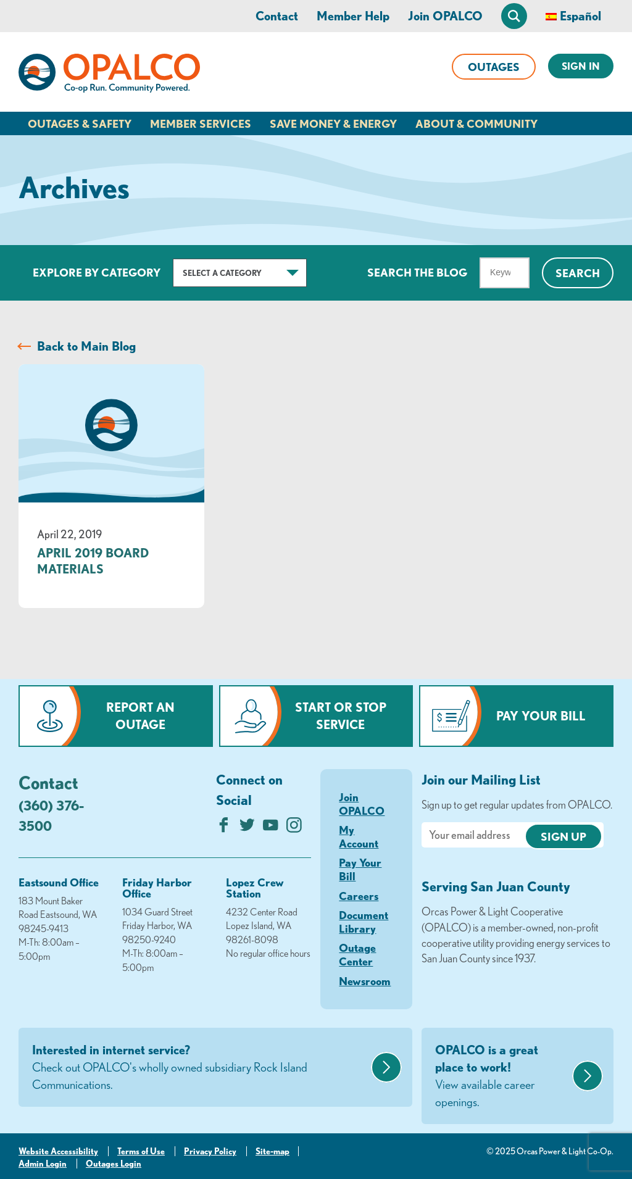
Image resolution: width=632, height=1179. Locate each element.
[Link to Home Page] (109, 75)
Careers (358, 895)
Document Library (363, 922)
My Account (358, 836)
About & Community (476, 123)
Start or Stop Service (340, 715)
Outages (494, 66)
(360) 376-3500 (51, 815)
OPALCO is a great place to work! (502, 1076)
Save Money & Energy (333, 123)
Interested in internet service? (200, 1068)
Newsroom (365, 981)
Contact (277, 16)
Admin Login (43, 1164)
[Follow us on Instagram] (294, 828)
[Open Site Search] (514, 16)
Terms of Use (141, 1151)
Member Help (353, 16)
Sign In (581, 66)
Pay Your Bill (541, 716)
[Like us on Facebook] (223, 828)
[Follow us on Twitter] (247, 828)
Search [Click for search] (577, 273)
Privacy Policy (210, 1151)
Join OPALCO (445, 16)
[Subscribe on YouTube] (270, 828)
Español (580, 16)
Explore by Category (96, 272)
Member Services (200, 123)
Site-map (272, 1151)
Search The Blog (417, 272)
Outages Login (113, 1164)
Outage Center (357, 954)
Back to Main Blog (86, 346)
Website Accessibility (58, 1151)
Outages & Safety (79, 123)
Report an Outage (140, 715)
